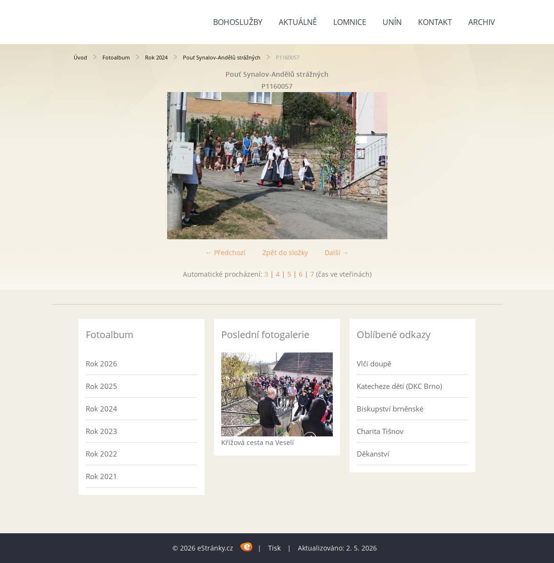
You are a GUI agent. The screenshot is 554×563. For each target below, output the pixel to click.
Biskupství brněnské (390, 408)
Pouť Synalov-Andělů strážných (221, 57)
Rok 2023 (101, 431)
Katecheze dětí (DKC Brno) (399, 386)
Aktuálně (298, 22)
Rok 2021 (101, 476)
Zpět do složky (285, 252)
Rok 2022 (101, 453)
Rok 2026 (101, 363)
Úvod (80, 57)
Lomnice (349, 22)
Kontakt (435, 22)
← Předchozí (225, 252)
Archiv (481, 22)
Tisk (274, 547)
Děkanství (373, 453)
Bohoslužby (237, 22)
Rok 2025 (101, 386)
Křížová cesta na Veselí (257, 442)
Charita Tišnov (380, 431)
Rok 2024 (156, 57)
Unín (392, 22)
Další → (337, 252)
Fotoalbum (116, 57)
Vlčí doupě (374, 363)
